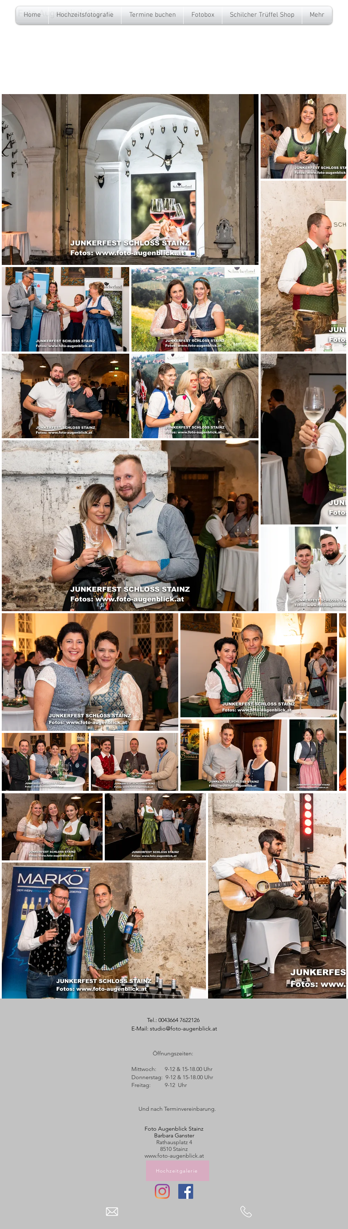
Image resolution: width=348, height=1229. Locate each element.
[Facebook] (185, 1191)
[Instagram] (162, 1191)
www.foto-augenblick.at (174, 1155)
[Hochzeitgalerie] (177, 1170)
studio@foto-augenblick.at (183, 1028)
